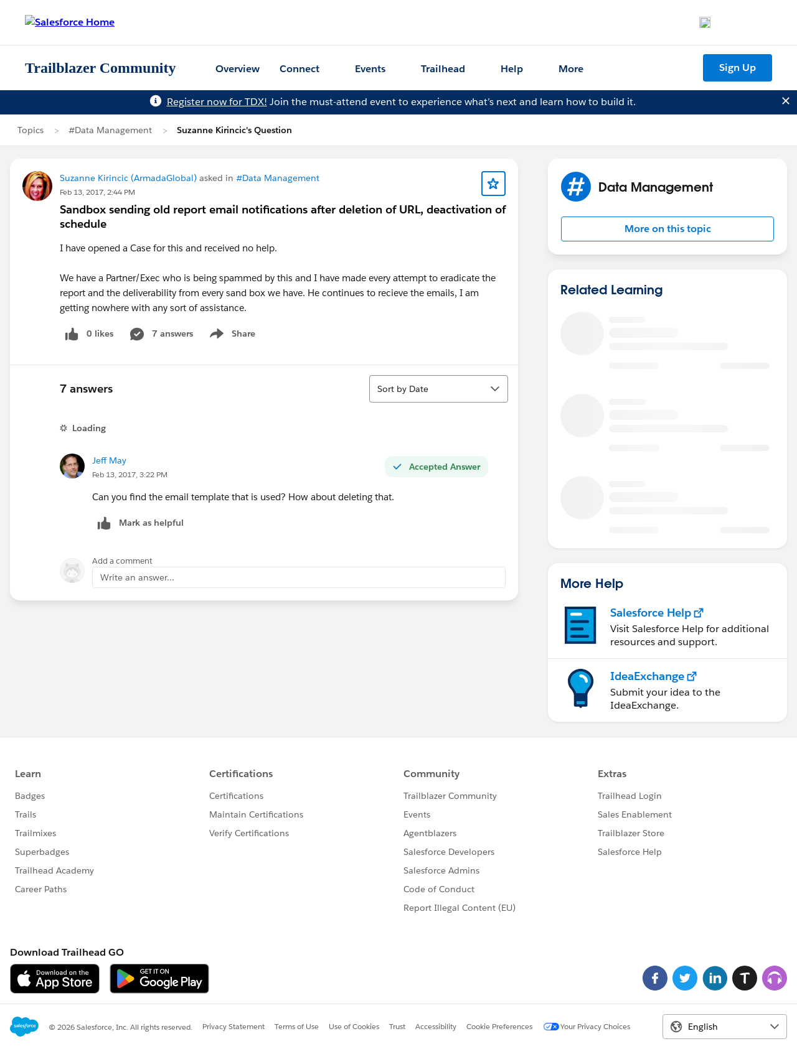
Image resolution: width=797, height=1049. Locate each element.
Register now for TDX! (217, 101)
